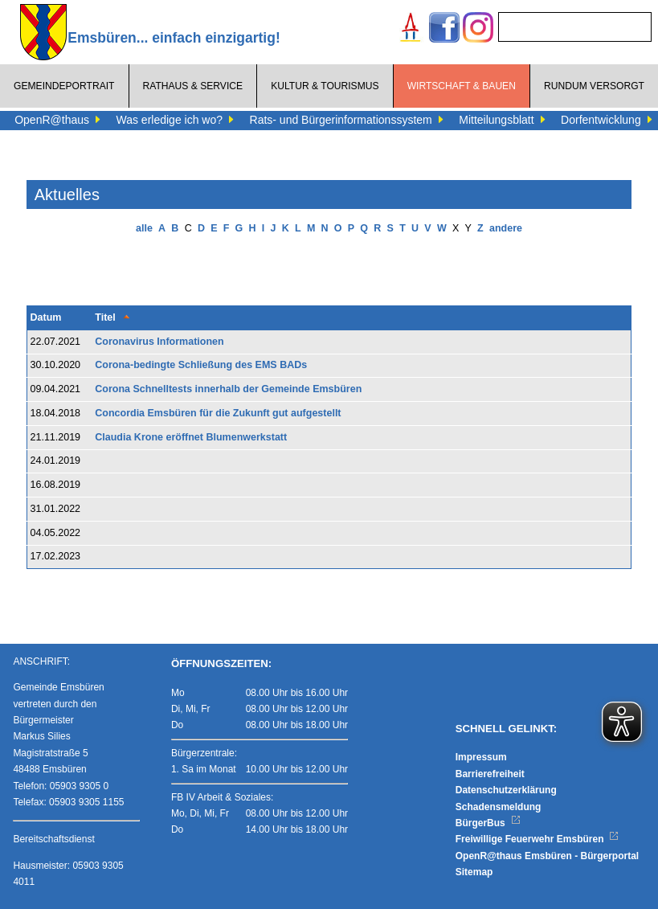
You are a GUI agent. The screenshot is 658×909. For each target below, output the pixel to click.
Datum (46, 317)
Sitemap (474, 872)
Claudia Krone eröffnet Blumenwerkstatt (191, 437)
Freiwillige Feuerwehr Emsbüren (537, 839)
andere (505, 228)
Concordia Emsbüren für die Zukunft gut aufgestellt (218, 413)
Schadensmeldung (499, 807)
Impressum (481, 757)
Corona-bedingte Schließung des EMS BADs (201, 365)
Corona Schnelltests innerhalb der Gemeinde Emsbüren (228, 389)
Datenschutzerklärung (506, 790)
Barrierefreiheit (490, 774)
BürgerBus (488, 823)
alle (144, 228)
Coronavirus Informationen (159, 341)
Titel (105, 317)
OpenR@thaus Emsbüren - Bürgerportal (547, 856)
